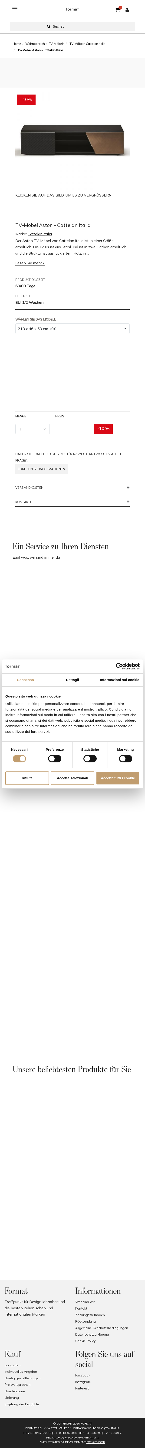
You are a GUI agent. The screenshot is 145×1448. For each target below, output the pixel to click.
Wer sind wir (85, 1302)
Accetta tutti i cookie (118, 778)
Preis (59, 416)
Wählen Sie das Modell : (36, 319)
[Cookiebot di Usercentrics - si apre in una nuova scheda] (119, 666)
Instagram (83, 1382)
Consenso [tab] (25, 680)
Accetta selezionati (72, 778)
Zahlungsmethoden (90, 1315)
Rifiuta (27, 778)
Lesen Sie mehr (28, 263)
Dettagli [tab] (72, 680)
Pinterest (82, 1388)
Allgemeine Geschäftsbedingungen (101, 1328)
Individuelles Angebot (21, 1371)
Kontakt (81, 1308)
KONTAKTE (23, 502)
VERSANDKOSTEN (29, 488)
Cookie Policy (85, 1341)
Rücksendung (85, 1321)
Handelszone (15, 1391)
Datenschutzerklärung (92, 1334)
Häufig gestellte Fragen (22, 1378)
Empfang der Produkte (22, 1404)
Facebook (82, 1375)
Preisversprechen (17, 1384)
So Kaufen (12, 1365)
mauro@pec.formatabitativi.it (75, 1437)
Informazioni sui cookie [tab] (119, 680)
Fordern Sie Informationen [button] (41, 469)
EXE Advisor (95, 1442)
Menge (20, 416)
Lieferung (12, 1398)
